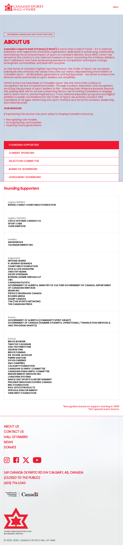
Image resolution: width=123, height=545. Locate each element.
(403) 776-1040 (15, 483)
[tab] (61, 145)
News (8, 442)
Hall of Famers (16, 437)
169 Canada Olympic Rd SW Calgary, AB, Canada (43, 472)
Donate (10, 447)
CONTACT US (14, 431)
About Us (11, 426)
